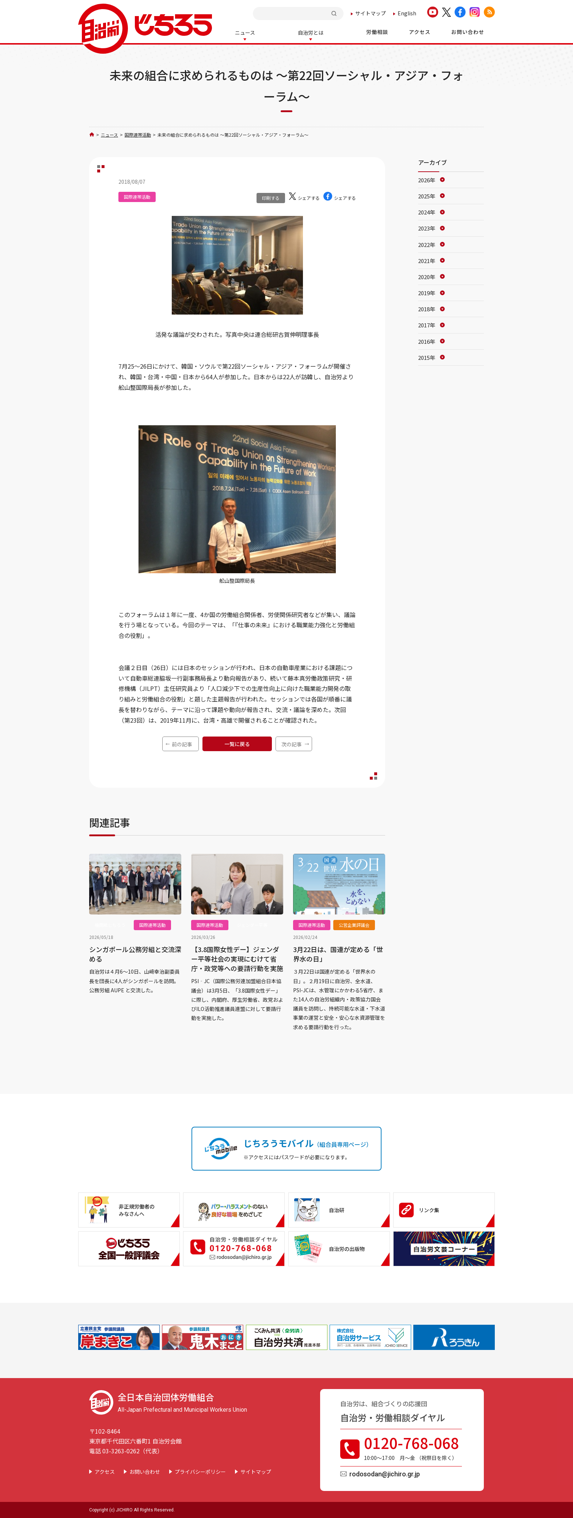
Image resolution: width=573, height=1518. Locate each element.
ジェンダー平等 (252, 924)
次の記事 (291, 743)
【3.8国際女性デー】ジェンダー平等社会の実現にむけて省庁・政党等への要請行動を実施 (237, 958)
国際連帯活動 (138, 134)
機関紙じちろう (110, 924)
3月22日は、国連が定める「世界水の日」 (338, 953)
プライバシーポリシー (200, 1471)
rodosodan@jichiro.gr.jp (384, 1473)
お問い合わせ (144, 1471)
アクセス (105, 1471)
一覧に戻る (237, 743)
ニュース (109, 134)
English (407, 13)
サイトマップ (370, 13)
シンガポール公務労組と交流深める (135, 953)
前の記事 (182, 743)
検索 (334, 13)
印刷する (271, 197)
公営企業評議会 (354, 924)
